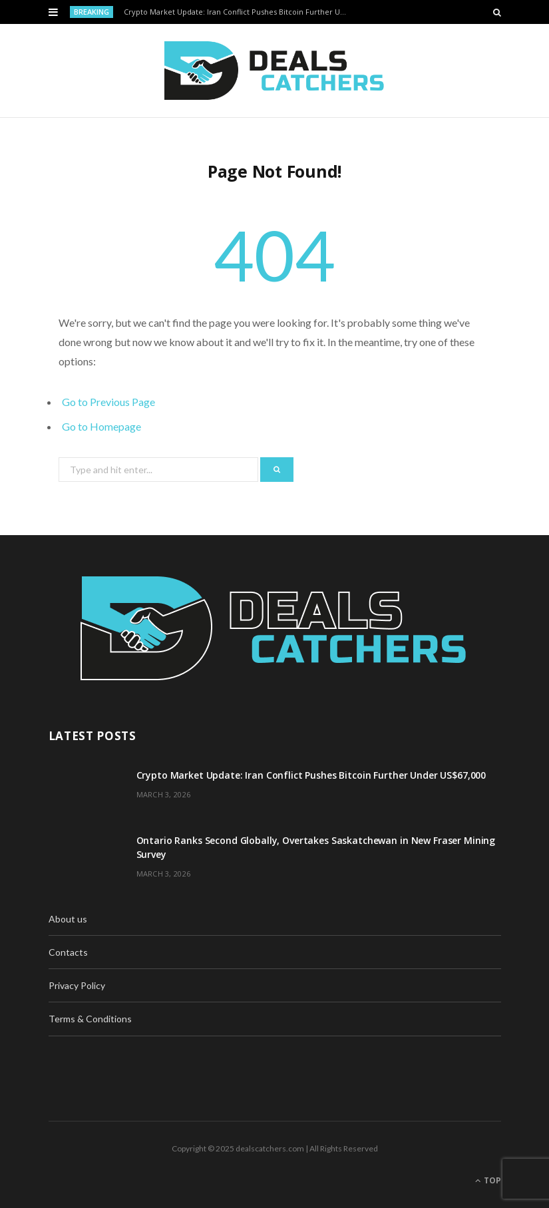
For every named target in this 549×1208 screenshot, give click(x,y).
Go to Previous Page (108, 401)
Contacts (68, 952)
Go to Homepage (101, 426)
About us (68, 918)
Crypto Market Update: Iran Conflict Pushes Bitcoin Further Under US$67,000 (239, 12)
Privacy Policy (77, 985)
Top (488, 1180)
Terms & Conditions (90, 1018)
